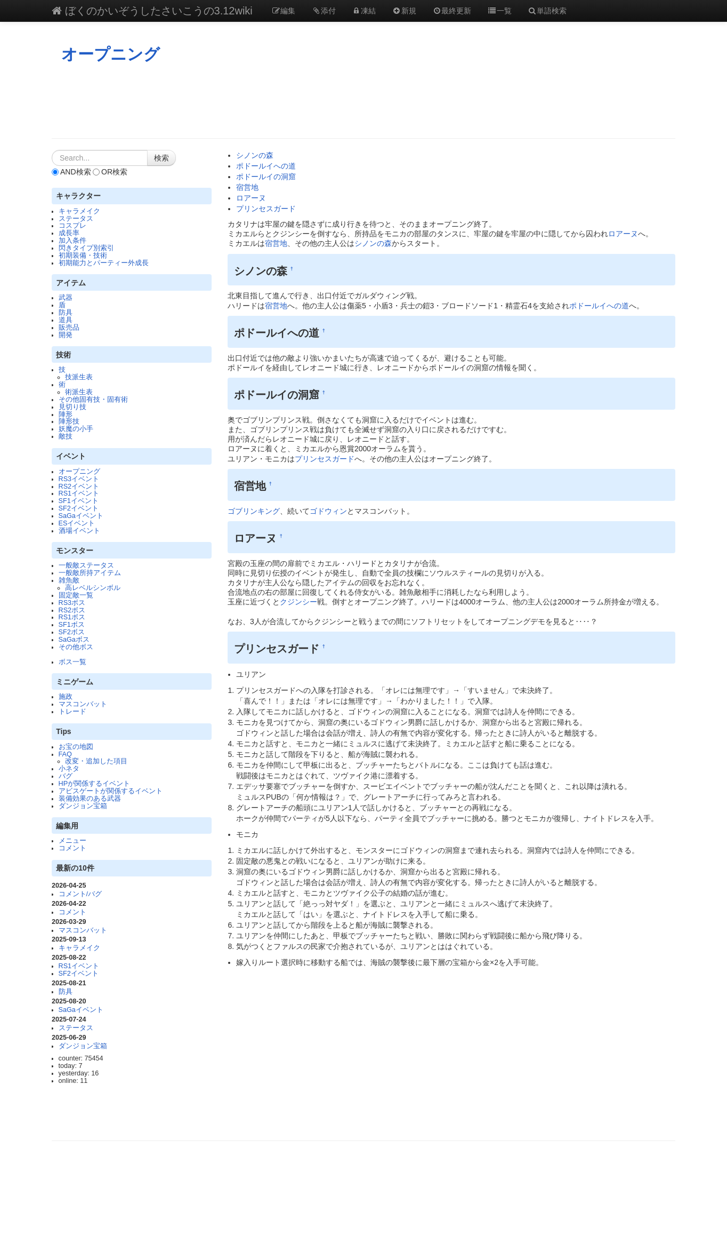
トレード (72, 711)
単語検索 (547, 10)
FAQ (65, 754)
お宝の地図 (76, 747)
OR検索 (110, 172)
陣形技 (69, 421)
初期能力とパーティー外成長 (104, 263)
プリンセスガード (266, 208)
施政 (65, 696)
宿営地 (247, 187)
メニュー (72, 840)
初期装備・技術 (83, 255)
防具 (65, 312)
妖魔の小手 (76, 429)
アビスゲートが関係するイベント (111, 791)
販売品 (69, 327)
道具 (65, 320)
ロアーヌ (251, 198)
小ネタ (69, 768)
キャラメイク (79, 211)
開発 (65, 335)
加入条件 (72, 240)
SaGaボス (74, 639)
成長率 (69, 233)
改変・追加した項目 (96, 761)
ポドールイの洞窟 (266, 176)
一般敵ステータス (86, 565)
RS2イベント (79, 486)
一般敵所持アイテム (90, 573)
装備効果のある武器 (90, 798)
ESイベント (77, 523)
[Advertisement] (363, 101)
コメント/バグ (80, 894)
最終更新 (452, 10)
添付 (323, 10)
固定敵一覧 (76, 595)
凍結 (364, 10)
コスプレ (72, 225)
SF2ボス (72, 632)
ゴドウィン (328, 511)
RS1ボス (72, 617)
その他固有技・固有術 (93, 399)
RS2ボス (72, 610)
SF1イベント (79, 501)
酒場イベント (79, 531)
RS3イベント (79, 479)
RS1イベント (79, 493)
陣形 (65, 414)
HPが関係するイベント (95, 783)
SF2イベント (79, 508)
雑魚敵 (69, 580)
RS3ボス (72, 603)
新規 (404, 10)
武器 (65, 297)
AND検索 (71, 172)
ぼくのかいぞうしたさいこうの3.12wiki (152, 11)
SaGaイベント (81, 516)
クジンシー (298, 601)
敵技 (65, 436)
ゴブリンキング (254, 511)
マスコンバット (83, 704)
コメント (72, 848)
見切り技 (72, 407)
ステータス (76, 218)
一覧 (499, 10)
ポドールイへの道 (266, 166)
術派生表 (79, 392)
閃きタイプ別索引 (86, 248)
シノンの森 (254, 155)
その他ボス (76, 647)
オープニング (110, 54)
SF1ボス (72, 624)
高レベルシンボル (92, 588)
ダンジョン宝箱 (83, 806)
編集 (283, 10)
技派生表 (79, 377)
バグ (65, 776)
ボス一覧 (72, 662)
